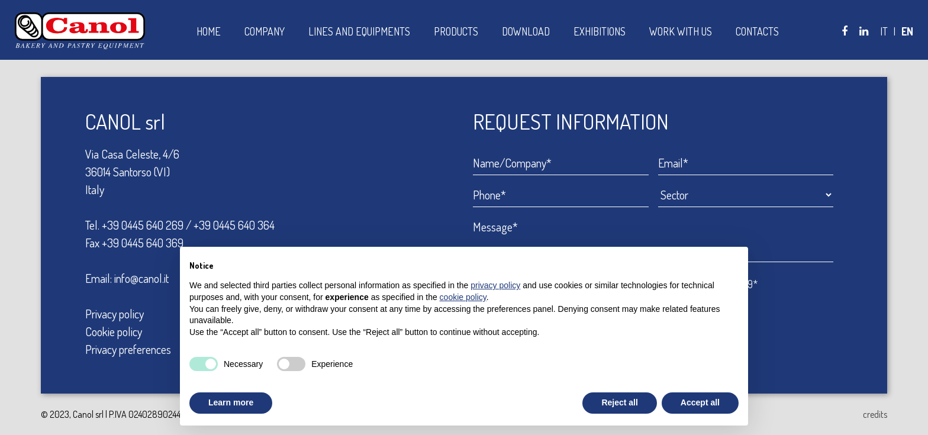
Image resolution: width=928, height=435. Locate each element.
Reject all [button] (619, 402)
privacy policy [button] (495, 285)
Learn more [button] (230, 402)
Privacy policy (114, 313)
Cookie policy (113, 331)
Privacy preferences (128, 349)
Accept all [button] (700, 402)
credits (875, 414)
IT (884, 31)
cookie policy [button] (463, 297)
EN (907, 31)
